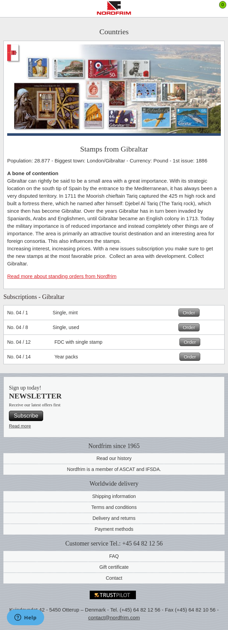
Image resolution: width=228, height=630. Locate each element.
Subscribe (26, 416)
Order (189, 312)
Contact (114, 578)
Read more (20, 426)
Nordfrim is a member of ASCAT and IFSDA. (114, 469)
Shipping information (114, 496)
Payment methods (114, 529)
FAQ (114, 556)
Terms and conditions (114, 507)
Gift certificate (114, 567)
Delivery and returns (113, 518)
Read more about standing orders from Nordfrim (61, 276)
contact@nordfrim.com (114, 617)
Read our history (114, 458)
